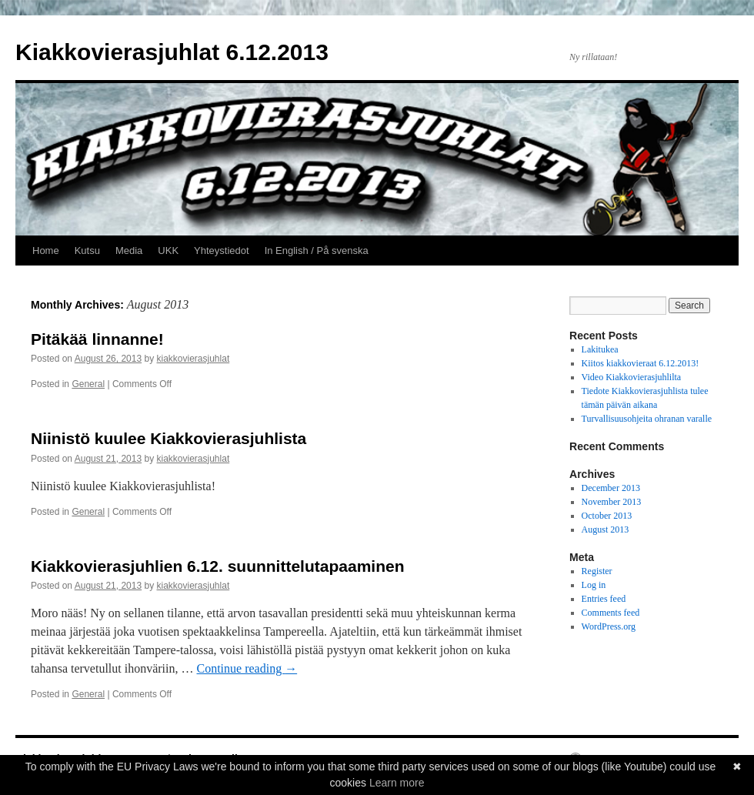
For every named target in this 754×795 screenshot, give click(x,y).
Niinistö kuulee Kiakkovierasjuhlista (168, 438)
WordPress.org (609, 626)
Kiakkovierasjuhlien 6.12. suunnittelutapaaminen (217, 566)
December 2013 (611, 488)
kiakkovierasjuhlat (193, 358)
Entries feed (604, 598)
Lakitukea (600, 349)
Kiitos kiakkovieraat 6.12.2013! (640, 363)
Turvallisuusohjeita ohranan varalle (647, 418)
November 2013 (612, 501)
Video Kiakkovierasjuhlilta (632, 377)
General (88, 384)
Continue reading (247, 668)
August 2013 (605, 529)
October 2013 (607, 515)
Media (128, 250)
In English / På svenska (317, 250)
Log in (594, 585)
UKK (168, 250)
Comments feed (611, 612)
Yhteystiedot (221, 250)
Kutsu (87, 250)
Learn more (397, 783)
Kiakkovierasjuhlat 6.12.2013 (172, 52)
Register (597, 571)
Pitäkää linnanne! (97, 339)
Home (45, 250)
